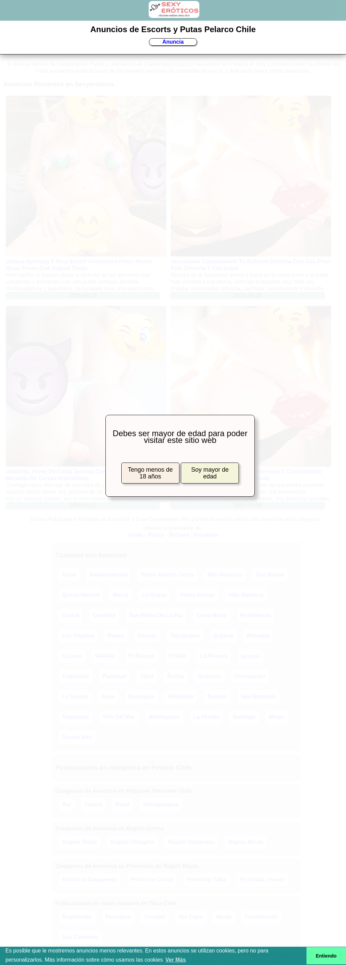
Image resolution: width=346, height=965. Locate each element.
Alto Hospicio (224, 575)
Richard (179, 535)
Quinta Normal (80, 595)
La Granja (154, 595)
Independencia (108, 575)
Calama (71, 656)
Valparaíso (75, 717)
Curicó (70, 615)
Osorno (146, 635)
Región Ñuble (79, 842)
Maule (223, 917)
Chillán (178, 656)
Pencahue (118, 917)
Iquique (250, 656)
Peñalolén (181, 696)
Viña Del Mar (119, 717)
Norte (123, 804)
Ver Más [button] (176, 960)
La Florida (206, 717)
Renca (115, 635)
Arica (108, 696)
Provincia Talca (206, 879)
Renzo (156, 535)
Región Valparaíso (191, 842)
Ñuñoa (175, 676)
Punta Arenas (197, 595)
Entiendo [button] (326, 956)
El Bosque (141, 656)
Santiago (244, 717)
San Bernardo (258, 696)
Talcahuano (185, 635)
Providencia (255, 615)
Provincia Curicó (152, 879)
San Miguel (269, 575)
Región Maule (245, 842)
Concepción (250, 676)
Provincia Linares (262, 879)
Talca (147, 676)
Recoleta (258, 635)
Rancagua (141, 696)
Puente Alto (77, 737)
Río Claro (191, 917)
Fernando (206, 535)
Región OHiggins (132, 842)
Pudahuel (114, 676)
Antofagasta (164, 717)
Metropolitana (161, 804)
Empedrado (77, 917)
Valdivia (105, 656)
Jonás (135, 535)
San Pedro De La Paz (156, 615)
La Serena (75, 696)
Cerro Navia (211, 615)
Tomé (69, 575)
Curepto (154, 917)
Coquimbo (75, 676)
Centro (93, 804)
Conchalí (104, 615)
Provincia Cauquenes (89, 879)
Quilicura (209, 676)
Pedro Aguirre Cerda (167, 575)
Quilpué (223, 635)
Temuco (217, 696)
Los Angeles (78, 635)
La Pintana (213, 656)
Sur (66, 804)
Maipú (277, 717)
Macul (120, 595)
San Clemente (80, 937)
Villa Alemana (245, 595)
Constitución (261, 917)
